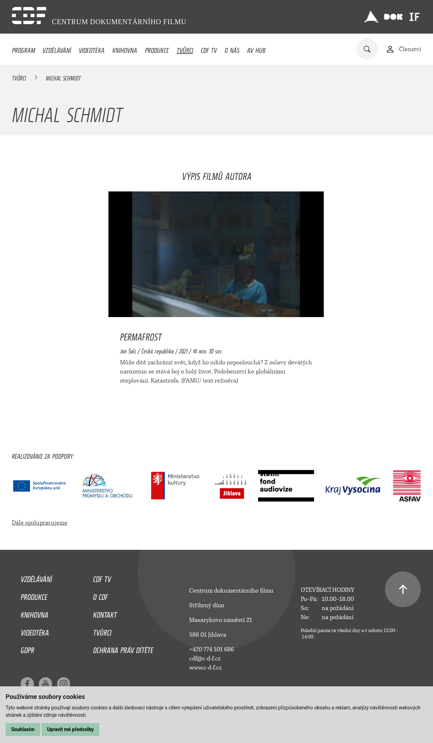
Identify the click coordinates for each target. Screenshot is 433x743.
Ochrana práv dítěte (123, 648)
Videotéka (92, 48)
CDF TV (209, 48)
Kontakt (105, 613)
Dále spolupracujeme (40, 522)
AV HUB (256, 48)
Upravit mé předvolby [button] (70, 729)
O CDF (100, 595)
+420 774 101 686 (211, 649)
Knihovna (124, 48)
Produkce (157, 48)
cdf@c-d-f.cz (205, 658)
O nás (232, 48)
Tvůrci (185, 48)
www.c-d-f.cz (205, 667)
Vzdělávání (56, 48)
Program (23, 48)
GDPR (27, 648)
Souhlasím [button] (23, 729)
